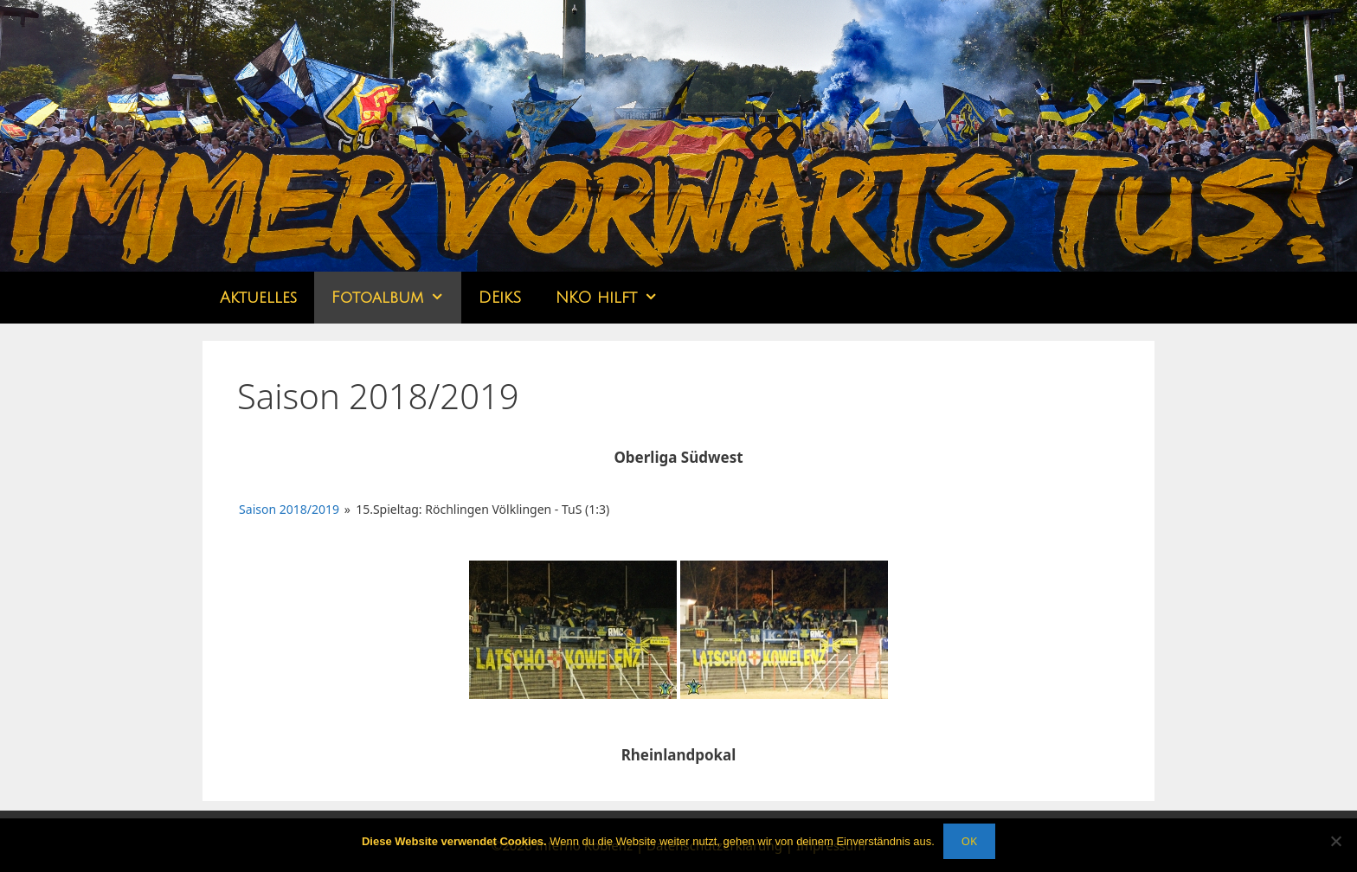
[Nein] (1335, 841)
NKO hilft (615, 298)
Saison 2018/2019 (289, 509)
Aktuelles (258, 297)
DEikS (500, 297)
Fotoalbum (396, 298)
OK (969, 841)
